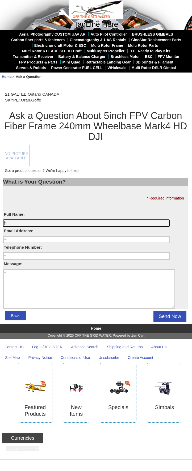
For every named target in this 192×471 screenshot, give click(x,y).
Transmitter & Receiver (33, 56)
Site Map (12, 357)
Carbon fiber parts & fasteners (38, 40)
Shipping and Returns (125, 347)
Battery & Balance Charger (81, 56)
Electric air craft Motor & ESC (60, 45)
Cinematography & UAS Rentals (98, 40)
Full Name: (14, 214)
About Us (159, 347)
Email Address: (18, 230)
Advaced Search (84, 347)
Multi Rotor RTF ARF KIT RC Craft (52, 51)
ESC (149, 56)
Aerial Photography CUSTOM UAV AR (52, 34)
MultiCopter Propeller (105, 51)
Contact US (14, 347)
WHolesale (117, 68)
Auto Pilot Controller (108, 34)
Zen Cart (137, 335)
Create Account (140, 357)
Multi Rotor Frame (107, 45)
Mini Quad (71, 62)
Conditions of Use (75, 357)
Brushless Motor (125, 56)
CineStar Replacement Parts (156, 40)
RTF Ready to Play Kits (150, 51)
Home (169, 4)
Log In (184, 4)
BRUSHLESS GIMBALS (152, 34)
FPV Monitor (169, 56)
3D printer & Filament (154, 62)
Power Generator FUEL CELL (76, 68)
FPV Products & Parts (38, 62)
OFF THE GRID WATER (93, 335)
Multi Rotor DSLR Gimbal (153, 68)
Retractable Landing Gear (108, 62)
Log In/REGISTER (47, 347)
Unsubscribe (108, 357)
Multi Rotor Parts (143, 45)
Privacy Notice (40, 357)
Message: (13, 263)
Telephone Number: (23, 247)
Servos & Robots (31, 68)
